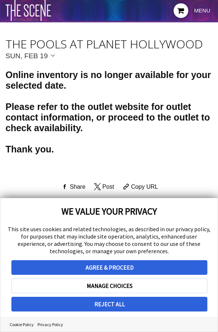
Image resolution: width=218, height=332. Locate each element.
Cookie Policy (22, 324)
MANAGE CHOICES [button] (109, 285)
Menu (202, 10)
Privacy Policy (50, 324)
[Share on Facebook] (73, 187)
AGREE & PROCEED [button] (110, 267)
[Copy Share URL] (139, 187)
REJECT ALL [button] (109, 304)
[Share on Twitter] (103, 187)
